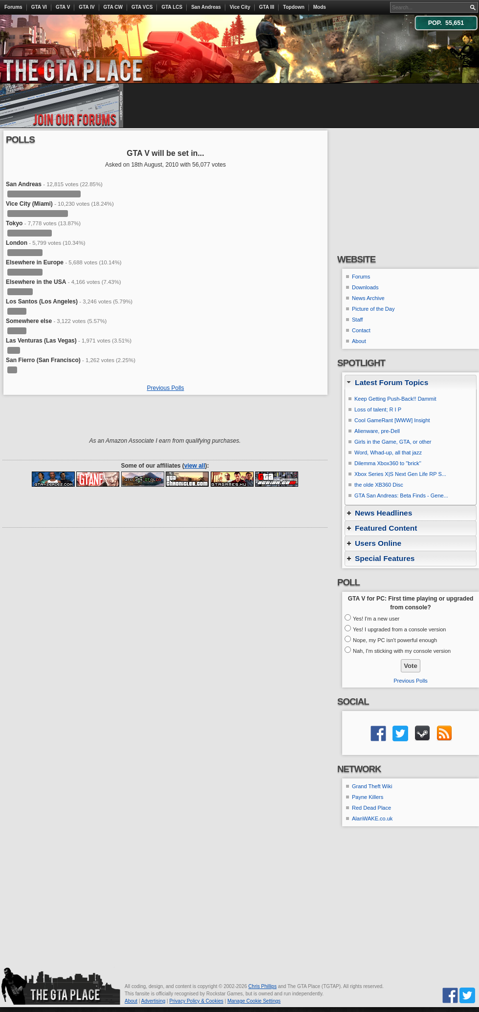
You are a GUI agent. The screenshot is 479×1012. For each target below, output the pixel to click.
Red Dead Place (371, 808)
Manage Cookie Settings (254, 1001)
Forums (13, 7)
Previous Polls (165, 388)
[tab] (411, 382)
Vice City (240, 7)
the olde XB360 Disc (378, 485)
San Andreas (206, 7)
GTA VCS (141, 7)
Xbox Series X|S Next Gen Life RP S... (400, 474)
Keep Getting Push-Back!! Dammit (395, 399)
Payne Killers (367, 797)
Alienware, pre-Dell (377, 431)
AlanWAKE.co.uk (372, 818)
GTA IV (86, 7)
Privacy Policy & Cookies (196, 1001)
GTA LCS (171, 7)
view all (194, 465)
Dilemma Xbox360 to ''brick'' (387, 463)
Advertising (153, 1001)
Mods (319, 7)
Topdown (294, 7)
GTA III (266, 7)
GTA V (63, 7)
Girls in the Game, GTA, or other (393, 442)
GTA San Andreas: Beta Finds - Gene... (401, 495)
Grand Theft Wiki (372, 786)
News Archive (368, 298)
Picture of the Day (373, 309)
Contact (361, 330)
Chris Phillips (262, 986)
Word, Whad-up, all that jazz (388, 452)
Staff (357, 320)
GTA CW (113, 7)
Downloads (365, 287)
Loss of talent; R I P (377, 409)
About (359, 341)
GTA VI (39, 7)
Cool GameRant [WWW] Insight (392, 420)
